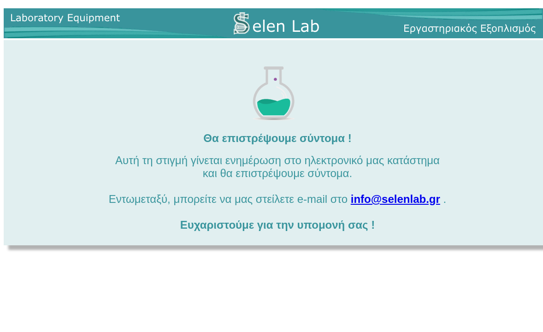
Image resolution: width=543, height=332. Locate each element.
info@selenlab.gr (395, 199)
